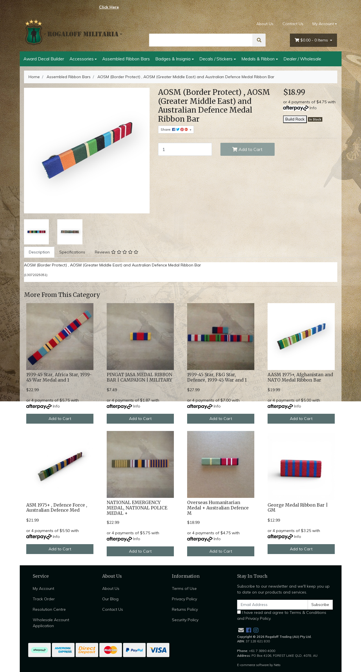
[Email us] (241, 630)
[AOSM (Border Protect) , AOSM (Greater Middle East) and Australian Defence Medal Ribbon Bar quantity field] (185, 149)
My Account (43, 588)
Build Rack (295, 119)
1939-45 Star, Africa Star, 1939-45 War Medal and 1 (59, 377)
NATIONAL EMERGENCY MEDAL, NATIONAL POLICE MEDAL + (137, 508)
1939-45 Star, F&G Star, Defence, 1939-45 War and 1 (217, 377)
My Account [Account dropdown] (323, 23)
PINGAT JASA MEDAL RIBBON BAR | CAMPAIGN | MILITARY (139, 377)
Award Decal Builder (43, 59)
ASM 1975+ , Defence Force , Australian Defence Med (56, 507)
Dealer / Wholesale (302, 59)
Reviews (116, 252)
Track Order (44, 598)
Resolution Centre (49, 609)
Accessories (81, 59)
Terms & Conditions (308, 612)
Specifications (72, 252)
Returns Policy (185, 609)
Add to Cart (247, 149)
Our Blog (110, 598)
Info (313, 107)
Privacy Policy (184, 598)
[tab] (39, 252)
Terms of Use (184, 588)
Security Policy (185, 619)
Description (39, 252)
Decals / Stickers (216, 59)
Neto (277, 665)
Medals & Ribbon (258, 59)
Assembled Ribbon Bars (126, 59)
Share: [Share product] (175, 129)
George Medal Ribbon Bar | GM (298, 507)
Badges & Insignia (173, 59)
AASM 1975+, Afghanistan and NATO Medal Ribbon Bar (300, 377)
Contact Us (293, 23)
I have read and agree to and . (281, 615)
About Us (265, 23)
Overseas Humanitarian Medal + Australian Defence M (218, 508)
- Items (312, 40)
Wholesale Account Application (51, 622)
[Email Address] (272, 605)
